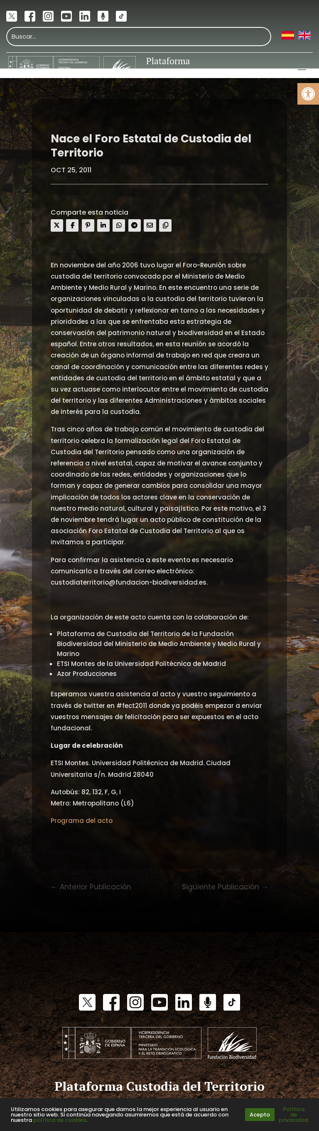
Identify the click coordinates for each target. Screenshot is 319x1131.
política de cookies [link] (59, 1120)
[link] (308, 94)
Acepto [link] (260, 1115)
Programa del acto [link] (82, 820)
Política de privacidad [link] (293, 1114)
